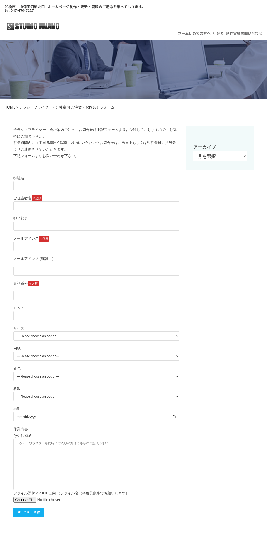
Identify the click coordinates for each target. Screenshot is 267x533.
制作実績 (233, 33)
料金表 (218, 33)
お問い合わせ (251, 33)
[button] (201, 33)
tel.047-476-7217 (19, 10)
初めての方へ (200, 33)
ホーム (183, 33)
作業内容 (20, 429)
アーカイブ (204, 147)
